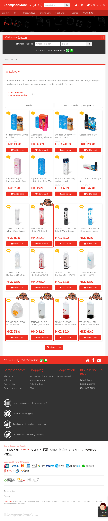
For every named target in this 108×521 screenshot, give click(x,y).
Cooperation (66, 370)
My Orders (94, 5)
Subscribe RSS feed (91, 371)
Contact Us (9, 384)
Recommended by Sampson (79, 105)
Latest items (86, 380)
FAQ (32, 388)
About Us (8, 376)
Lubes (14, 71)
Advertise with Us (66, 376)
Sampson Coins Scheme (41, 376)
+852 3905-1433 (55, 50)
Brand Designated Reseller (15, 446)
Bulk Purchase (37, 384)
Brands (29, 105)
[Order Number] (47, 44)
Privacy (7, 496)
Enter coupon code (13, 388)
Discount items (87, 388)
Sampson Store (15, 370)
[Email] (73, 44)
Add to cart (17, 150)
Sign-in (22, 37)
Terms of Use (9, 491)
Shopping (37, 370)
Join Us (7, 380)
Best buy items (87, 384)
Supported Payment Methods (16, 462)
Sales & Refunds (37, 380)
